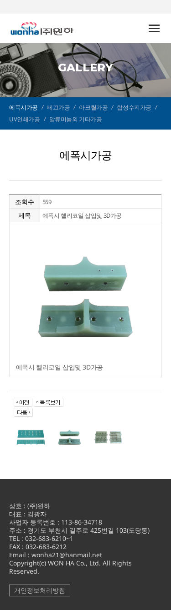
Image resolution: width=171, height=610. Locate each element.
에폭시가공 (23, 107)
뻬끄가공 (58, 107)
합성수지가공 (134, 107)
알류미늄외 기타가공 (75, 119)
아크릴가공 (93, 107)
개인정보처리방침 (39, 590)
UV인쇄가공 (24, 119)
